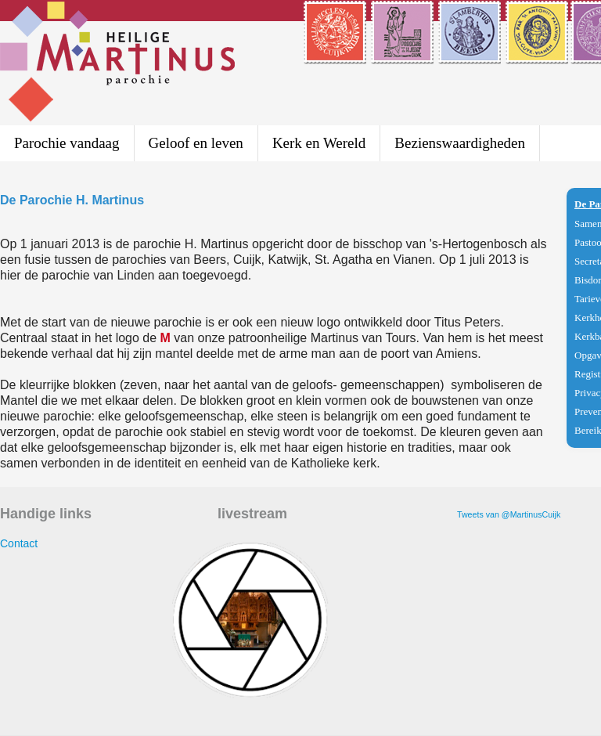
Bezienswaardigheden (459, 143)
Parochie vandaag (67, 143)
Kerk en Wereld (318, 143)
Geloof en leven (196, 143)
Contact (19, 543)
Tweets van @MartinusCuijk (508, 514)
